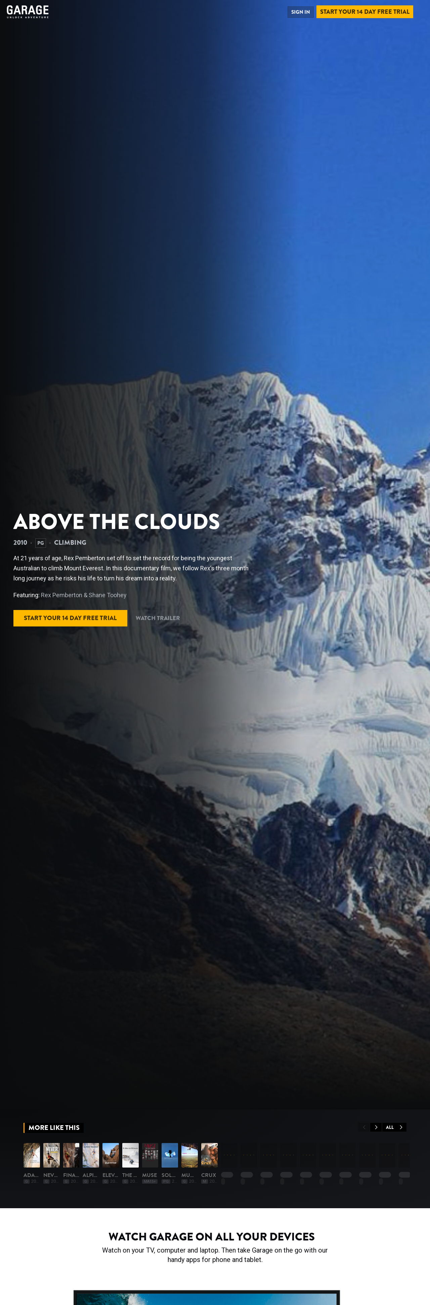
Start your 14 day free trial (365, 11)
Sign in (299, 11)
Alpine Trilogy (274, 1261)
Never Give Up (119, 1261)
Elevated (342, 1261)
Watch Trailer (172, 616)
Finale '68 (190, 1261)
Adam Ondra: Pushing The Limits (70, 1261)
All (394, 1127)
